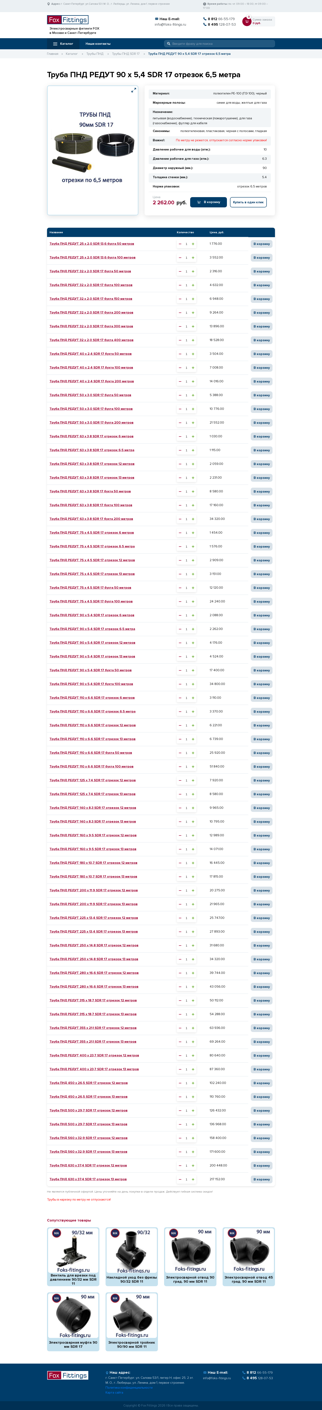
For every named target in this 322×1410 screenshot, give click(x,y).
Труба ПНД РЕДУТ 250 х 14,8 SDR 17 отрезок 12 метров (93, 945)
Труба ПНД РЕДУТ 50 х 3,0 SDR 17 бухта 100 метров (91, 409)
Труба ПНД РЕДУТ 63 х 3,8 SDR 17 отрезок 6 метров (91, 436)
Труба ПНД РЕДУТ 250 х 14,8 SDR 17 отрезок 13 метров (93, 959)
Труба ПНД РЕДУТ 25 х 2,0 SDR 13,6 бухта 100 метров (92, 257)
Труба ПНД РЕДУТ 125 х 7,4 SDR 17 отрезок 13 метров (92, 794)
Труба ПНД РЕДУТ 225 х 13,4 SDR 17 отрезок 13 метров (93, 932)
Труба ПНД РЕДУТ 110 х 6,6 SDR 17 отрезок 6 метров (92, 698)
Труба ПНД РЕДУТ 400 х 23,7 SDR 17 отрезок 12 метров (94, 1055)
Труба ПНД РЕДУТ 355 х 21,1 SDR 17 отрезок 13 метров (92, 1042)
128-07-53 (219, 24)
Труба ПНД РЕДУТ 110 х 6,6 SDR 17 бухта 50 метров (90, 753)
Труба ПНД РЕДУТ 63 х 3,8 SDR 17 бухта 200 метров (91, 519)
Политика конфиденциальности (129, 1388)
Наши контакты (98, 44)
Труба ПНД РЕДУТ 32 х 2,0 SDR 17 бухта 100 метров (90, 285)
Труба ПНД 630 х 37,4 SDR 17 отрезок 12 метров (88, 1165)
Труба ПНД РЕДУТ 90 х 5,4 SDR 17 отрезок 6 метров (91, 615)
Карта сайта (114, 1392)
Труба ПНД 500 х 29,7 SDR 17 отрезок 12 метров (88, 1110)
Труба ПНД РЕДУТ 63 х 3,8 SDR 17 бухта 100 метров (90, 505)
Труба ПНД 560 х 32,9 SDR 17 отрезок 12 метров (88, 1138)
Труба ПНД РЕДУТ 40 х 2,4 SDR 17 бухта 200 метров (91, 381)
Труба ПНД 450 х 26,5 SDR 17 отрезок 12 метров (88, 1083)
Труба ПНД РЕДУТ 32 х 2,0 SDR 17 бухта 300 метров (91, 326)
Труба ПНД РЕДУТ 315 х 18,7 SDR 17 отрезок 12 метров (93, 1000)
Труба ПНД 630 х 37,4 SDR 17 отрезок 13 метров (88, 1179)
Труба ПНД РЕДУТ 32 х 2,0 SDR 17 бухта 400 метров (91, 340)
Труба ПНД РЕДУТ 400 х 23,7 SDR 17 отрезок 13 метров (94, 1069)
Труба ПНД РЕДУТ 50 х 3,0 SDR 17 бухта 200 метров (91, 423)
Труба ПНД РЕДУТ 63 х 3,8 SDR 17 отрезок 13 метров (91, 478)
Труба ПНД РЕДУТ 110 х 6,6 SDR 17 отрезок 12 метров (92, 725)
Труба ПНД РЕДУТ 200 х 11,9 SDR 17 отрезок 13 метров (93, 904)
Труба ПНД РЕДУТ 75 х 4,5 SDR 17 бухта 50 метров (90, 588)
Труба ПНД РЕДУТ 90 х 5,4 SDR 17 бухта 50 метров (90, 670)
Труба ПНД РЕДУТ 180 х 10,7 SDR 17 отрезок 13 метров (93, 876)
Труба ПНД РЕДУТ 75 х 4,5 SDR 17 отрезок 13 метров (92, 574)
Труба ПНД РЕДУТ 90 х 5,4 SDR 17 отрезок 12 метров (92, 643)
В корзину (208, 202)
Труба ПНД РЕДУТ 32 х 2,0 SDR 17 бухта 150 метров (90, 299)
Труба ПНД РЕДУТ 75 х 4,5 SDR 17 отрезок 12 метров (92, 560)
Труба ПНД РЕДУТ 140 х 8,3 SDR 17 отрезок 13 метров (92, 821)
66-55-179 (219, 19)
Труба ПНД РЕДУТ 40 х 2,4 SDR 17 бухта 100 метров (91, 367)
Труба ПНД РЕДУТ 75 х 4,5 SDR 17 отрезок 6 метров (91, 533)
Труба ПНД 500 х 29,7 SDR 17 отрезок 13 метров (88, 1124)
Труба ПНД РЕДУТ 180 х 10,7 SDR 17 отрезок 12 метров (93, 863)
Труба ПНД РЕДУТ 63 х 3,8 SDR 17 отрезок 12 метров (92, 464)
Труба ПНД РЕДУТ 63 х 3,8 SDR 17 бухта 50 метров (90, 491)
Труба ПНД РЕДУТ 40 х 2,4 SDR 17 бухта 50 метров (90, 354)
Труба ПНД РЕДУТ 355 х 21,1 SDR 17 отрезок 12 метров (93, 1028)
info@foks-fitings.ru (170, 24)
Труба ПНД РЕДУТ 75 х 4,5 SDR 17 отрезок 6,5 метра (92, 546)
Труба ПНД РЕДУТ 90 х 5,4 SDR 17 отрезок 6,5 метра (92, 629)
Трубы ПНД (95, 54)
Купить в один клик (248, 202)
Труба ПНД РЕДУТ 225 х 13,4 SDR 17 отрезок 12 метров (93, 918)
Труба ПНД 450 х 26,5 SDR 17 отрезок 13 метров (88, 1097)
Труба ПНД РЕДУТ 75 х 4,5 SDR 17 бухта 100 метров (91, 601)
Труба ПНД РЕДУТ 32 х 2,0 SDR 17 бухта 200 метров (91, 312)
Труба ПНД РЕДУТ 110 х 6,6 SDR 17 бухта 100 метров (91, 766)
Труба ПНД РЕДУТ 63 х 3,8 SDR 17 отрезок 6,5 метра (91, 450)
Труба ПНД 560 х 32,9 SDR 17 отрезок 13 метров (88, 1152)
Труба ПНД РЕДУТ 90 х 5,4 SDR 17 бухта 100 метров (91, 684)
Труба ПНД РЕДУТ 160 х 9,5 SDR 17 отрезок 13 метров (92, 849)
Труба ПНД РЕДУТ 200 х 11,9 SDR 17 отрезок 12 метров (93, 890)
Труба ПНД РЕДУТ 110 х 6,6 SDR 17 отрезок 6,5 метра (92, 711)
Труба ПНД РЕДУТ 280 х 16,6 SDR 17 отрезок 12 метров (94, 973)
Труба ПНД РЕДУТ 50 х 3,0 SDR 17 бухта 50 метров (90, 395)
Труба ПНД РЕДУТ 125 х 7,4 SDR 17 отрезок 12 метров (92, 780)
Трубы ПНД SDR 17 (126, 54)
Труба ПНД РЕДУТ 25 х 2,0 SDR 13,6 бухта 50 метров (91, 244)
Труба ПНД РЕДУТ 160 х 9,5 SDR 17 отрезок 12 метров (93, 835)
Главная (52, 54)
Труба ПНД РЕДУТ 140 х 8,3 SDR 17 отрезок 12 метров (92, 808)
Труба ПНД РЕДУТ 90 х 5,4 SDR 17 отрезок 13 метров (92, 656)
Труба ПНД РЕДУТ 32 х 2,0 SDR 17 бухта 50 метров (90, 271)
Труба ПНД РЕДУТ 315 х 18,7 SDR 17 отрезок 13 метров (93, 1014)
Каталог (63, 44)
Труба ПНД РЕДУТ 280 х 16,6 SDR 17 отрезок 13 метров (93, 987)
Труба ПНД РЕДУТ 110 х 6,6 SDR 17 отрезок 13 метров (92, 739)
